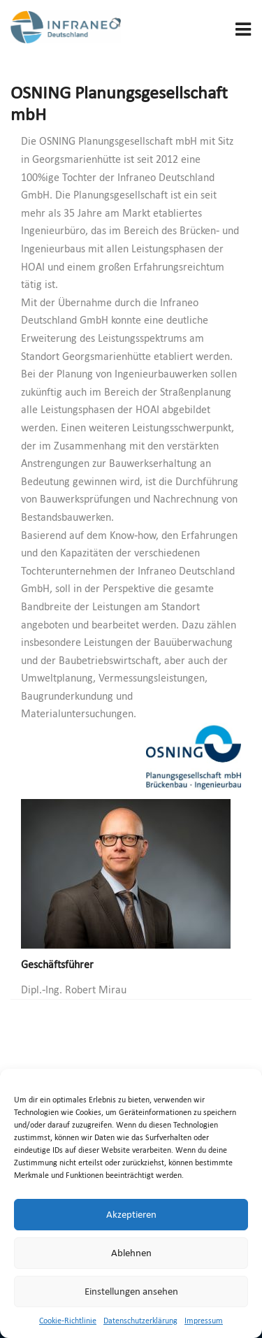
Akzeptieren (131, 1214)
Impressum (203, 1320)
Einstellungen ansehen (131, 1291)
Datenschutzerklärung (140, 1320)
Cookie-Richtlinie (67, 1320)
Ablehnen (131, 1252)
